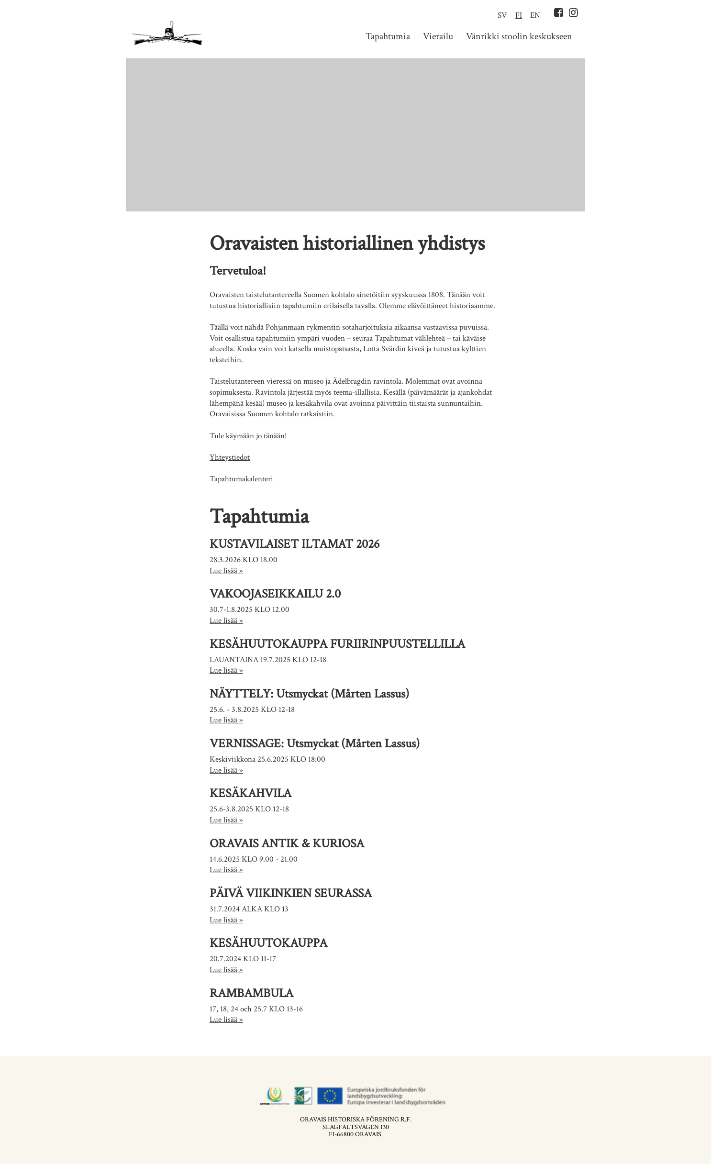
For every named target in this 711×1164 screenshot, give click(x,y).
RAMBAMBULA (251, 993)
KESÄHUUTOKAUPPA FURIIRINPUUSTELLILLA (337, 644)
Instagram (573, 12)
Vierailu (438, 36)
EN (535, 15)
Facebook (558, 12)
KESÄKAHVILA (250, 793)
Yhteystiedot (230, 457)
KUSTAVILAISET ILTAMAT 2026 (294, 544)
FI (518, 15)
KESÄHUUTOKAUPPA (268, 943)
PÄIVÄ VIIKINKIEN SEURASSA (291, 893)
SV (502, 15)
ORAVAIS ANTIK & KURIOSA (287, 843)
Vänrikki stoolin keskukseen (519, 36)
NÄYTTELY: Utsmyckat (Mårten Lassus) (309, 694)
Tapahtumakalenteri (241, 479)
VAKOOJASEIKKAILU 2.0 (275, 594)
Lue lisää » (226, 570)
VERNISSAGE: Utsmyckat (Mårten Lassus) (315, 743)
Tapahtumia (388, 36)
